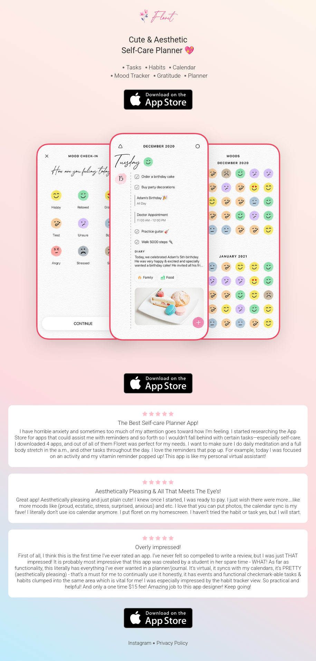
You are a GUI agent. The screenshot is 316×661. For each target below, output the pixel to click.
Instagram (139, 643)
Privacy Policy (172, 643)
